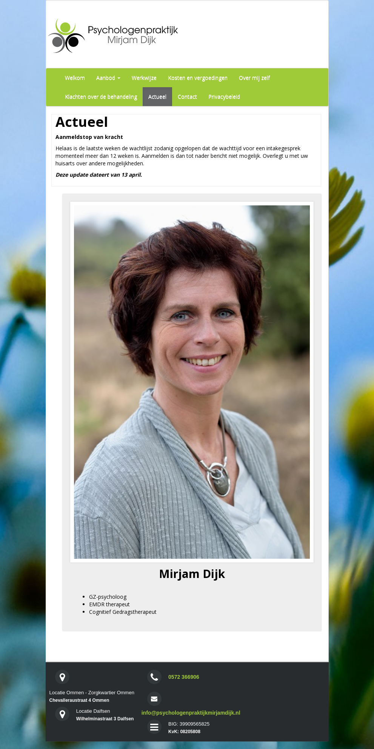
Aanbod (108, 77)
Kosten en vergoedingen (198, 77)
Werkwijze (144, 77)
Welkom (75, 77)
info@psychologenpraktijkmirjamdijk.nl (191, 713)
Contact (187, 96)
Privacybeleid (224, 96)
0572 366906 (183, 677)
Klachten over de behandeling (101, 96)
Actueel (157, 96)
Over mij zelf (254, 77)
